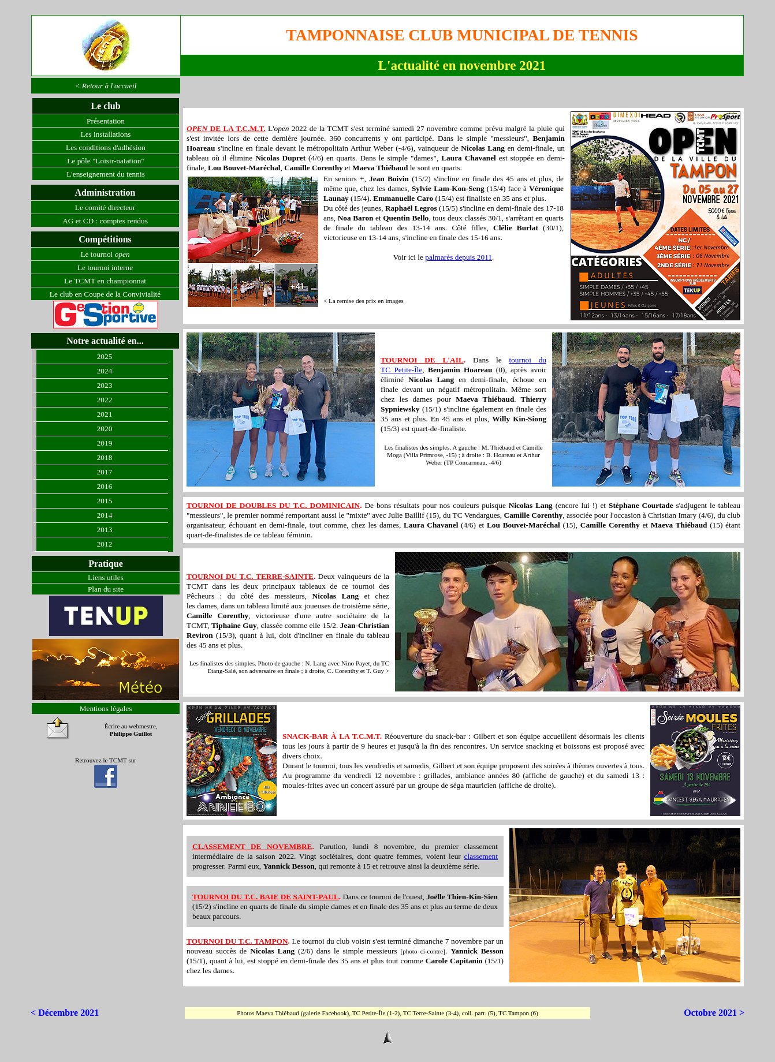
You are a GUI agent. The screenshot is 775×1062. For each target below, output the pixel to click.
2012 (105, 544)
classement (481, 856)
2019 (105, 443)
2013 (105, 529)
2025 (105, 356)
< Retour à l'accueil (106, 85)
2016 (105, 486)
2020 (105, 428)
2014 (105, 515)
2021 (105, 414)
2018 (105, 457)
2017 (105, 472)
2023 (105, 385)
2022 (105, 399)
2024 (105, 371)
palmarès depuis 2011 (458, 257)
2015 (105, 500)
